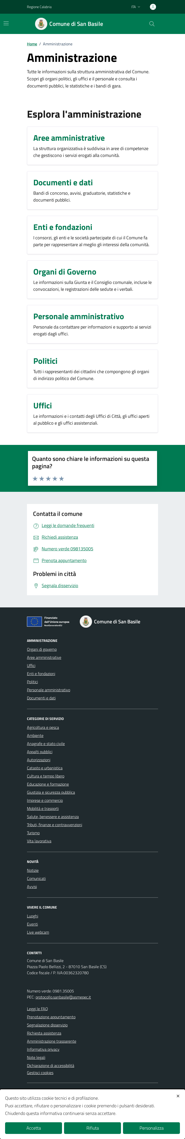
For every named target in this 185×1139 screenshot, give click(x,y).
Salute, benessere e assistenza (53, 816)
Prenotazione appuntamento (51, 1017)
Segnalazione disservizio (47, 1025)
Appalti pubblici (39, 752)
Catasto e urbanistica (45, 768)
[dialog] (92, 1114)
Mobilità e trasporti (43, 808)
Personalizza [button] (152, 1128)
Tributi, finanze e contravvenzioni (54, 825)
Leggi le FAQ (37, 1009)
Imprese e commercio (45, 800)
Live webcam (38, 932)
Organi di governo (42, 649)
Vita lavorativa (39, 841)
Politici (32, 682)
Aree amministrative (44, 657)
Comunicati (36, 878)
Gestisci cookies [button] (40, 1073)
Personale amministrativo (48, 690)
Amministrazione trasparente (51, 1041)
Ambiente (35, 735)
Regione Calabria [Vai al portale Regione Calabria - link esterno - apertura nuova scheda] (39, 6)
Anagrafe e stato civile (46, 743)
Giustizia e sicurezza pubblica (51, 792)
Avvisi (32, 886)
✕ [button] (178, 1096)
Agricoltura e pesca (43, 727)
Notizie (33, 870)
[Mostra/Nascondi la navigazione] (6, 23)
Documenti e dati (41, 698)
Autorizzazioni (38, 760)
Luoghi (32, 916)
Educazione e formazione (48, 784)
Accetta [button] (33, 1128)
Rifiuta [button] (92, 1128)
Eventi (32, 924)
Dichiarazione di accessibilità (50, 1065)
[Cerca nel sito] (152, 24)
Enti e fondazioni (41, 674)
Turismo (33, 833)
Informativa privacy (43, 1049)
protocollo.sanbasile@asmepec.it (63, 997)
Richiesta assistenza (44, 1033)
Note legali (36, 1057)
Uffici (31, 665)
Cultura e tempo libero (45, 776)
